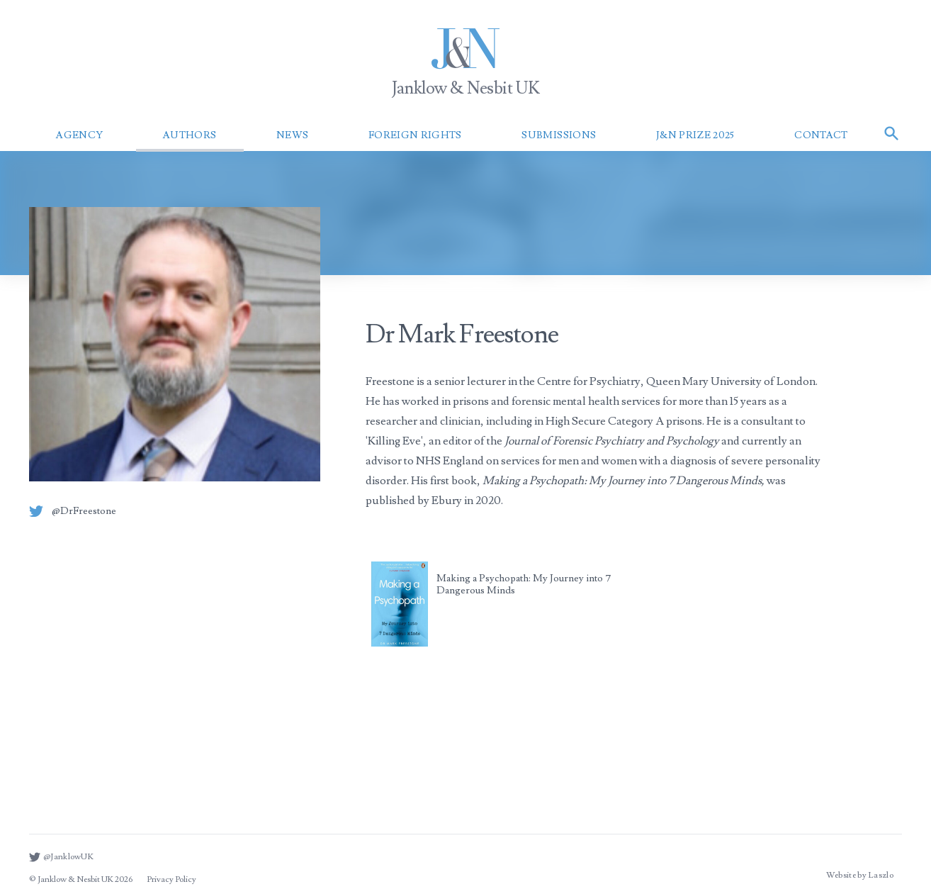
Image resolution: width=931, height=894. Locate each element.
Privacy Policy (171, 879)
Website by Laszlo (859, 875)
